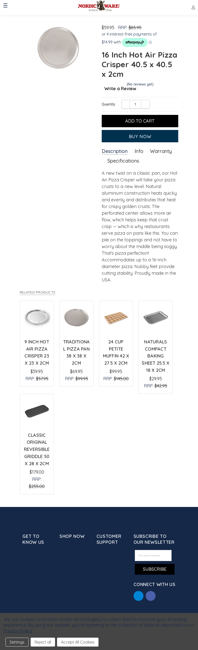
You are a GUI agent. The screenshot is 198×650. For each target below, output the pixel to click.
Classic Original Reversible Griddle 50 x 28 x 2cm (37, 449)
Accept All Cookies (78, 642)
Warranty (161, 151)
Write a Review (120, 88)
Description (115, 151)
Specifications (123, 161)
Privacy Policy (17, 631)
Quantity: (109, 104)
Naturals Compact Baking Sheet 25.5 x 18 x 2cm (155, 356)
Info (139, 151)
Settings (17, 642)
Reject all (43, 642)
